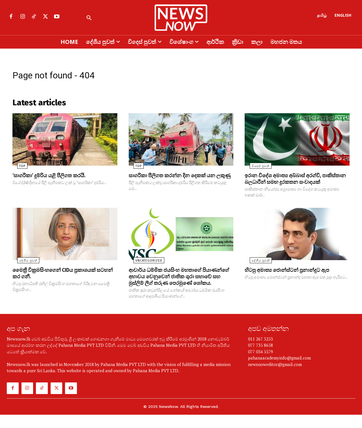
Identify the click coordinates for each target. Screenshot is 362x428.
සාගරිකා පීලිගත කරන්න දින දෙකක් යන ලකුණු (177, 180)
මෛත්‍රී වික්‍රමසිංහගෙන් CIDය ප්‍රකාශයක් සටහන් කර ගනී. (58, 280)
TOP (17, 168)
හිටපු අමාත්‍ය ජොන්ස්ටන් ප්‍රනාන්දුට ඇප (292, 277)
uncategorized (144, 268)
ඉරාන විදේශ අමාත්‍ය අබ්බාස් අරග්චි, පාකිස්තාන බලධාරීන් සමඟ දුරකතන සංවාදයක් (288, 183)
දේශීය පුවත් (23, 268)
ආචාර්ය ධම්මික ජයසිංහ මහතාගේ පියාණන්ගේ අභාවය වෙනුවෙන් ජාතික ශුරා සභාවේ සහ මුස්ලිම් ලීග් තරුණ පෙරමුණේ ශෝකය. (176, 286)
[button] (89, 18)
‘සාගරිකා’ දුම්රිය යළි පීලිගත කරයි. (53, 177)
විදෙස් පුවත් (255, 168)
